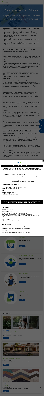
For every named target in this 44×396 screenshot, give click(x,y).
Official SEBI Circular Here (20, 196)
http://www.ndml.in (11, 227)
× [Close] (43, 161)
